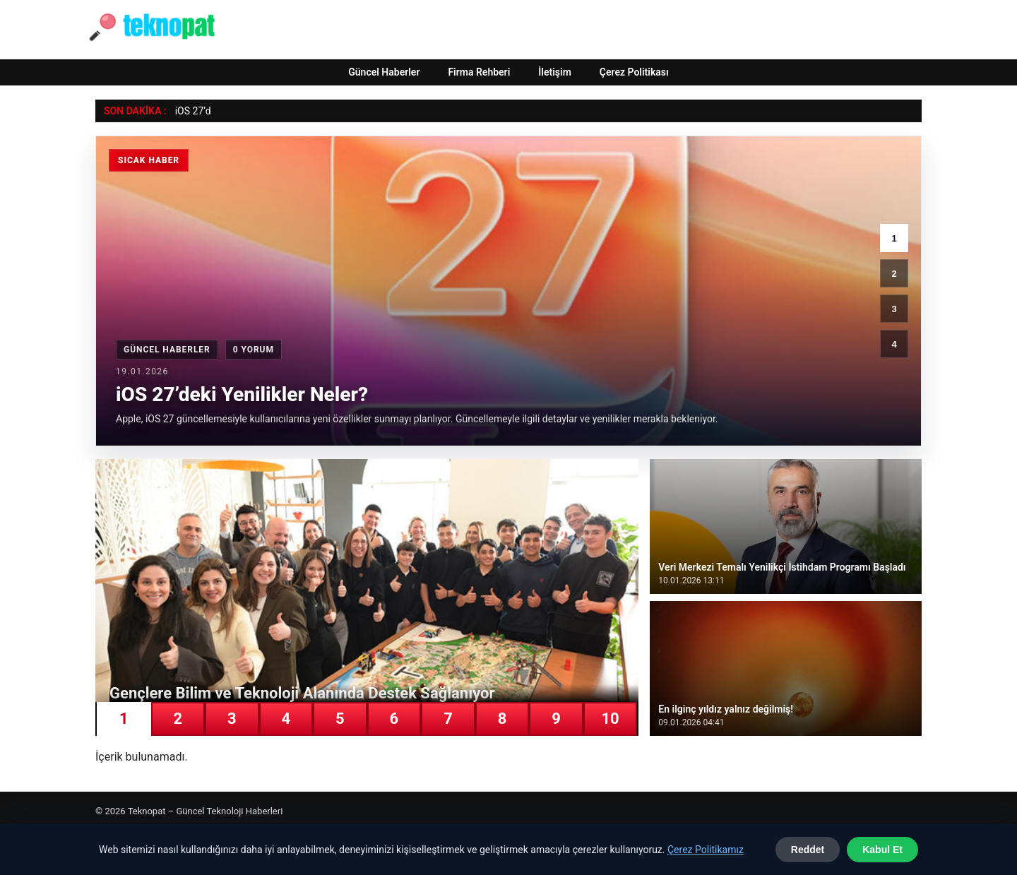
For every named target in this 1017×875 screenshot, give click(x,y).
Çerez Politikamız (705, 849)
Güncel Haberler (384, 72)
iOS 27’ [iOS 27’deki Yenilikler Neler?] (190, 111)
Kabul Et (882, 849)
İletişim (554, 72)
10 (610, 718)
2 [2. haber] (893, 273)
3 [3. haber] (893, 309)
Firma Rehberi (479, 72)
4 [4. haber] (893, 344)
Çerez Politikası (634, 72)
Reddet (807, 849)
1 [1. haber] (893, 238)
